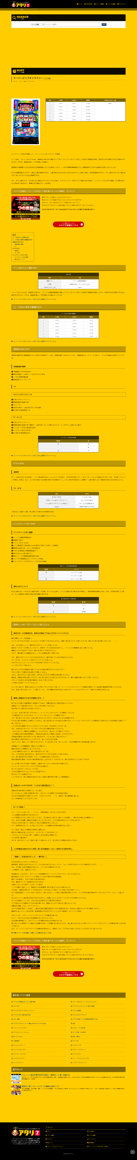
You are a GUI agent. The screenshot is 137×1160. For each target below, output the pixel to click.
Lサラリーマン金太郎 (78, 1028)
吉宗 (73, 1023)
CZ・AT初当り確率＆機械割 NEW (22, 240)
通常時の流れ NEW (18, 242)
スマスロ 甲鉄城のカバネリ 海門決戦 (24, 1002)
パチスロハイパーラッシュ (21, 1032)
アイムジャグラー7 (19, 1045)
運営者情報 (91, 1142)
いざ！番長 (16, 1019)
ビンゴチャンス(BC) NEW (20, 255)
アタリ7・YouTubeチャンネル (54, 1146)
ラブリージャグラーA (78, 1049)
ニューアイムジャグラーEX (80, 1058)
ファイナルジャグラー (19, 1049)
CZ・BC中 (17, 253)
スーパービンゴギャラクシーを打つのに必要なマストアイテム (34, 299)
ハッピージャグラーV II (79, 1063)
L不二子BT (16, 1006)
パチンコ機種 (100, 4)
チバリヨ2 (75, 1041)
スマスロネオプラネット (79, 1015)
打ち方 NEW (16, 248)
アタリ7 (49, 1131)
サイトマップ (91, 1139)
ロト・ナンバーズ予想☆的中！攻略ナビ (98, 1146)
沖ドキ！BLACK (18, 1036)
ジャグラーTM (76, 1045)
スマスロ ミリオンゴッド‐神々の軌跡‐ (83, 1006)
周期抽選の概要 (19, 244)
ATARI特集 (89, 4)
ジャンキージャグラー (19, 1054)
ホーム (80, 4)
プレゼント (122, 4)
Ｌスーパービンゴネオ (19, 1028)
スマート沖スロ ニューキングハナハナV (84, 1002)
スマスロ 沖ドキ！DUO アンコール (23, 1010)
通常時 (16, 251)
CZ (15, 246)
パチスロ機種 (111, 4)
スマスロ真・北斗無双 (79, 1032)
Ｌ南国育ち (16, 1041)
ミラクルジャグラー (19, 1058)
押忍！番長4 (76, 1036)
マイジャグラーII (18, 1063)
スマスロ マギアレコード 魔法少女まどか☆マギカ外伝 (29, 1023)
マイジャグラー (77, 1054)
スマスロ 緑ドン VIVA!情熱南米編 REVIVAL (85, 1019)
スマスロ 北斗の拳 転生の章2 (22, 1015)
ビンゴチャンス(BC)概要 (21, 257)
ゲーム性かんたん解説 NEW (20, 237)
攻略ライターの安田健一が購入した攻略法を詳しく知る (32, 933)
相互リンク (50, 1142)
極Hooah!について (20, 259)
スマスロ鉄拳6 (76, 1010)
